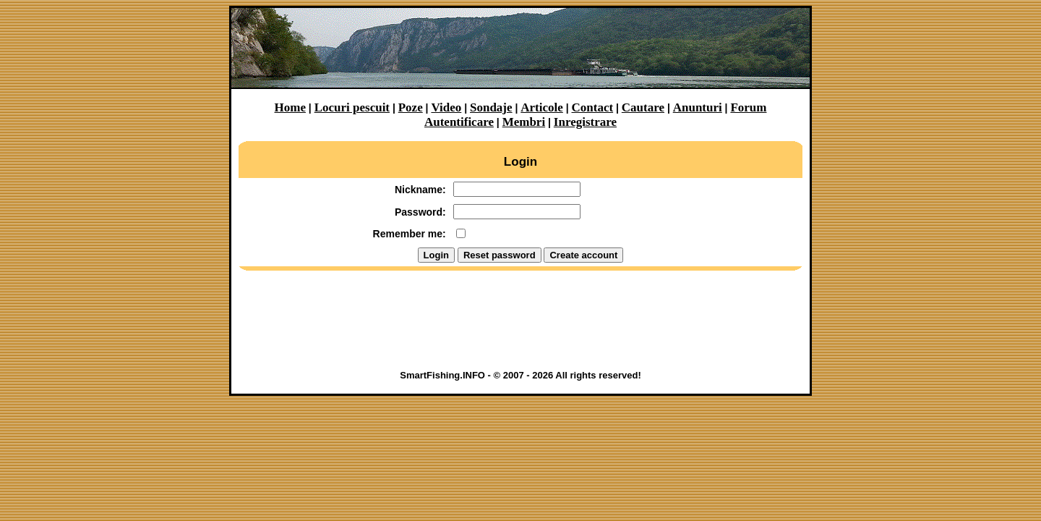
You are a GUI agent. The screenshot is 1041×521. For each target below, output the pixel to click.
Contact (593, 107)
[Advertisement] (520, 324)
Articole (541, 107)
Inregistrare (585, 122)
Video (446, 107)
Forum (748, 107)
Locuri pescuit (352, 107)
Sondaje (491, 107)
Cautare (643, 107)
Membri (523, 122)
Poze (410, 107)
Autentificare (459, 122)
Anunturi (697, 107)
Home (290, 107)
